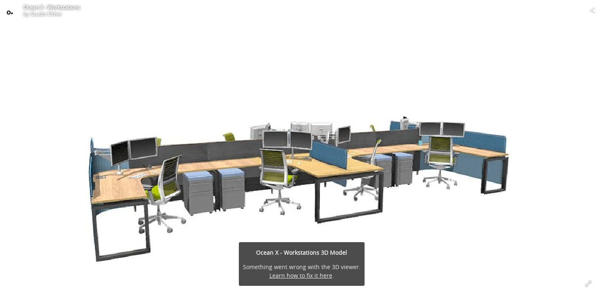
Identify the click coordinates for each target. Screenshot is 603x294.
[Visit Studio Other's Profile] (10, 10)
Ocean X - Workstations (51, 7)
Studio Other (46, 14)
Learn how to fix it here (300, 275)
